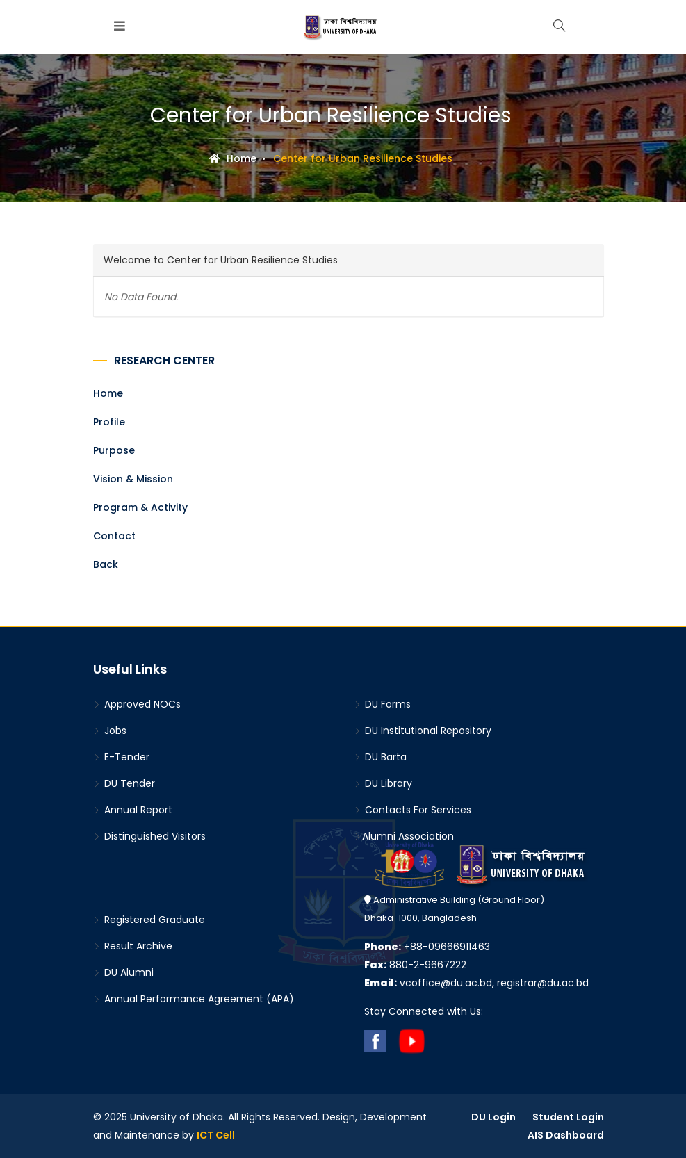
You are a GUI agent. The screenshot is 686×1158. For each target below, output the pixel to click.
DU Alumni (123, 972)
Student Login (568, 1117)
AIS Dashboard (566, 1135)
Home (232, 158)
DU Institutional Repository (422, 730)
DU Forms (382, 704)
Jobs (109, 730)
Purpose (114, 450)
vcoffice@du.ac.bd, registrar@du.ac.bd (476, 983)
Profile (109, 422)
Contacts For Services (412, 810)
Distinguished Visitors (149, 836)
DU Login (493, 1117)
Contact (114, 536)
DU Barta (380, 757)
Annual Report (132, 810)
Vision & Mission (133, 479)
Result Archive (132, 946)
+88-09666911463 (427, 947)
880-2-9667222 (415, 965)
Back (105, 564)
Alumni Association (404, 836)
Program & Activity (140, 507)
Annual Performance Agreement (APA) (193, 999)
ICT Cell (216, 1135)
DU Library (383, 783)
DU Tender (124, 783)
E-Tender (121, 757)
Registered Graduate (149, 920)
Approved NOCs (137, 704)
